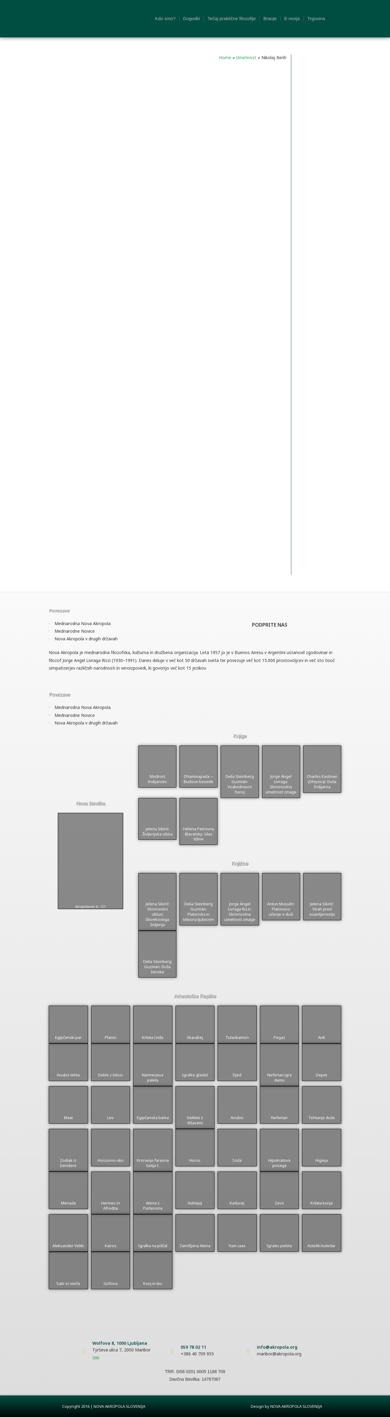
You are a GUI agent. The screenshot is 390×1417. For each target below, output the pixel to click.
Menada (68, 1203)
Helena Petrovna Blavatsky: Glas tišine (198, 834)
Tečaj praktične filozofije (231, 18)
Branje (269, 18)
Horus (194, 1160)
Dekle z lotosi (110, 1075)
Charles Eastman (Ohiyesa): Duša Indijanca (322, 781)
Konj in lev (152, 1283)
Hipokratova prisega (279, 1163)
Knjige (239, 736)
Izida (237, 1160)
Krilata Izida (152, 1037)
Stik (95, 1357)
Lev (110, 1117)
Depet (321, 1075)
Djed (237, 1075)
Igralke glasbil (195, 1075)
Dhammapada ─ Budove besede (198, 779)
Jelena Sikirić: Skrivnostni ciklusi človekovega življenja (157, 914)
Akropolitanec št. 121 (90, 906)
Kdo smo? (165, 18)
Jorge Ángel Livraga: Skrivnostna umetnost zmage (280, 784)
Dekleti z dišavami (195, 1120)
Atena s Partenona (152, 1205)
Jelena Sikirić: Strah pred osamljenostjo (322, 909)
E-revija (292, 18)
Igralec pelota (279, 1245)
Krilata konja (321, 1203)
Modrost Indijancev (157, 779)
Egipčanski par (68, 1037)
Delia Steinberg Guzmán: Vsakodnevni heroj (239, 784)
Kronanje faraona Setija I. (153, 1163)
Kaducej (237, 1203)
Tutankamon (237, 1037)
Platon (110, 1037)
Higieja (321, 1160)
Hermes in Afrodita (110, 1205)
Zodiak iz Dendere (68, 1163)
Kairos (110, 1245)
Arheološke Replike (195, 996)
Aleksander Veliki (68, 1245)
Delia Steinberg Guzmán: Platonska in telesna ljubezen (198, 911)
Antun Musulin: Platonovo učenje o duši (281, 909)
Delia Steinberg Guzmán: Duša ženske (157, 967)
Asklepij (195, 1203)
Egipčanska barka (153, 1117)
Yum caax (237, 1245)
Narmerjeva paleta (152, 1077)
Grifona (111, 1283)
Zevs (279, 1203)
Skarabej (195, 1037)
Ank (321, 1037)
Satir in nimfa (68, 1283)
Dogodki (191, 18)
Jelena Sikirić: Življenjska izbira (157, 831)
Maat (68, 1117)
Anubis (237, 1117)
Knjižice (239, 863)
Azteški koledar (321, 1245)
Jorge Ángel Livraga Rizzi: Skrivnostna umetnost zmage (239, 911)
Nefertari (279, 1117)
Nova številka (90, 803)
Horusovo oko (111, 1160)
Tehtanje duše (321, 1117)
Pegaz (279, 1037)
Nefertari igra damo (279, 1077)
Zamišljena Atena (195, 1245)
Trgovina (316, 18)
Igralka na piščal (152, 1245)
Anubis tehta (68, 1075)
